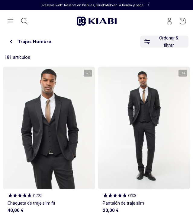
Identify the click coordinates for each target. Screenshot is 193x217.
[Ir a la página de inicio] (97, 21)
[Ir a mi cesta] (182, 21)
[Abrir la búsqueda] (24, 21)
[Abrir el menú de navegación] (10, 21)
